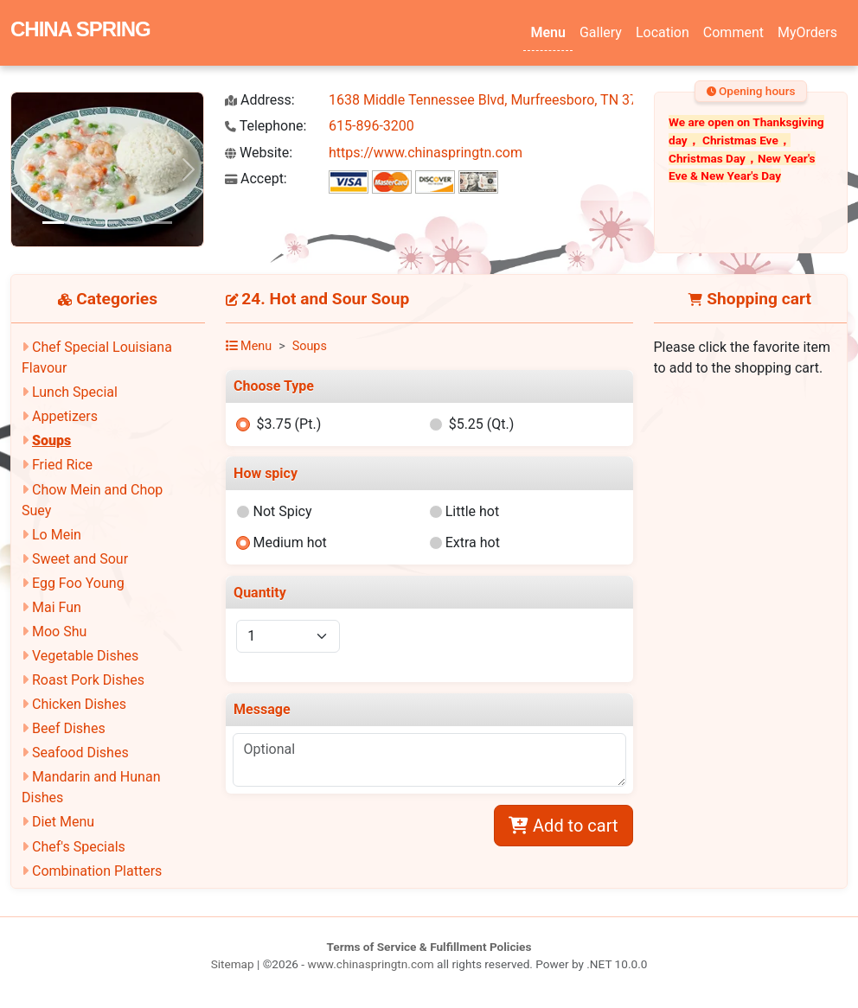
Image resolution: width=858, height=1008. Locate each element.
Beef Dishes (69, 728)
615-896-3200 (371, 126)
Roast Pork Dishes (88, 680)
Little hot (472, 511)
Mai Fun (56, 607)
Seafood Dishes (80, 752)
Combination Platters (97, 871)
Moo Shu (59, 631)
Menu (547, 32)
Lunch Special (75, 392)
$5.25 (482, 424)
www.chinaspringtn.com (370, 964)
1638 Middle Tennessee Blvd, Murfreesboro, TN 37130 (495, 100)
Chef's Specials (78, 847)
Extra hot (472, 542)
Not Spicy (282, 511)
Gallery (600, 32)
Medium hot (289, 542)
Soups (51, 440)
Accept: (256, 178)
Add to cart (563, 825)
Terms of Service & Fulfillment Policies (429, 947)
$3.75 (288, 424)
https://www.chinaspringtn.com (425, 152)
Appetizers (65, 416)
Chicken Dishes (79, 704)
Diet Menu (63, 821)
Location (662, 32)
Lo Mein (56, 534)
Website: (258, 152)
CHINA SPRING (80, 29)
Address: (260, 100)
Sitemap (232, 964)
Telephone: (265, 126)
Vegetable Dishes (85, 656)
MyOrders (807, 32)
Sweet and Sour (80, 559)
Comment (733, 32)
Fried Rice (62, 464)
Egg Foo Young (78, 583)
